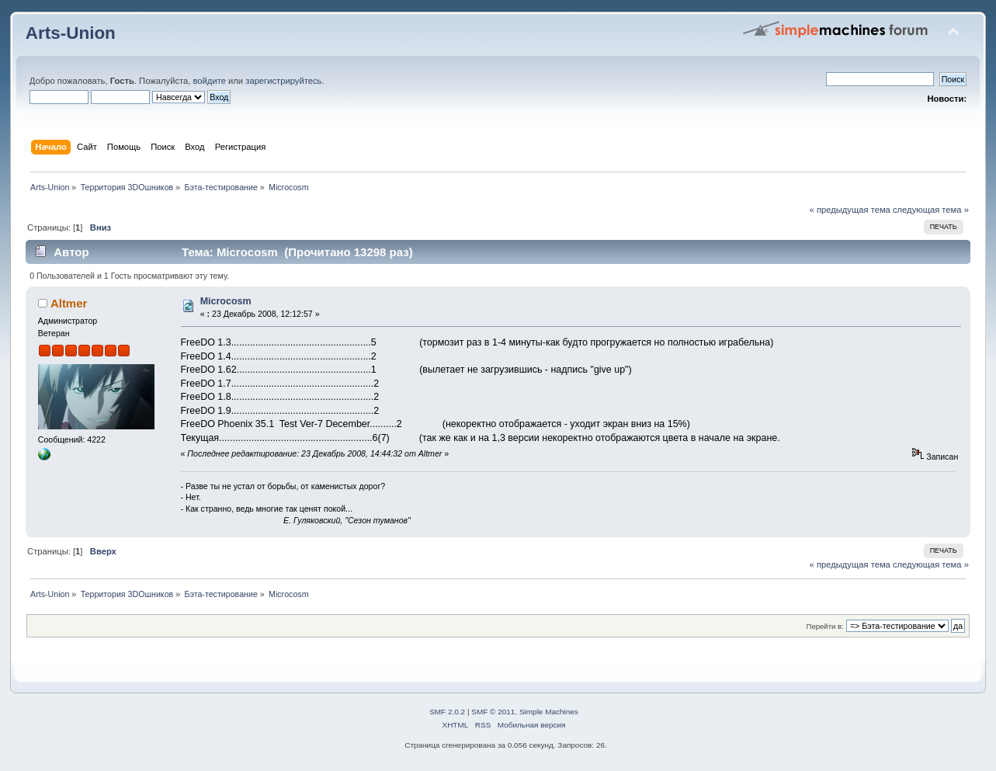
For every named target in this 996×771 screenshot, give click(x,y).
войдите (209, 80)
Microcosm (226, 301)
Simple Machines (548, 711)
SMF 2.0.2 (447, 711)
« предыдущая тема (850, 209)
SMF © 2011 (493, 711)
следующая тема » (931, 209)
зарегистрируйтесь (283, 80)
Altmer (68, 303)
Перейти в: (825, 626)
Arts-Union (71, 33)
